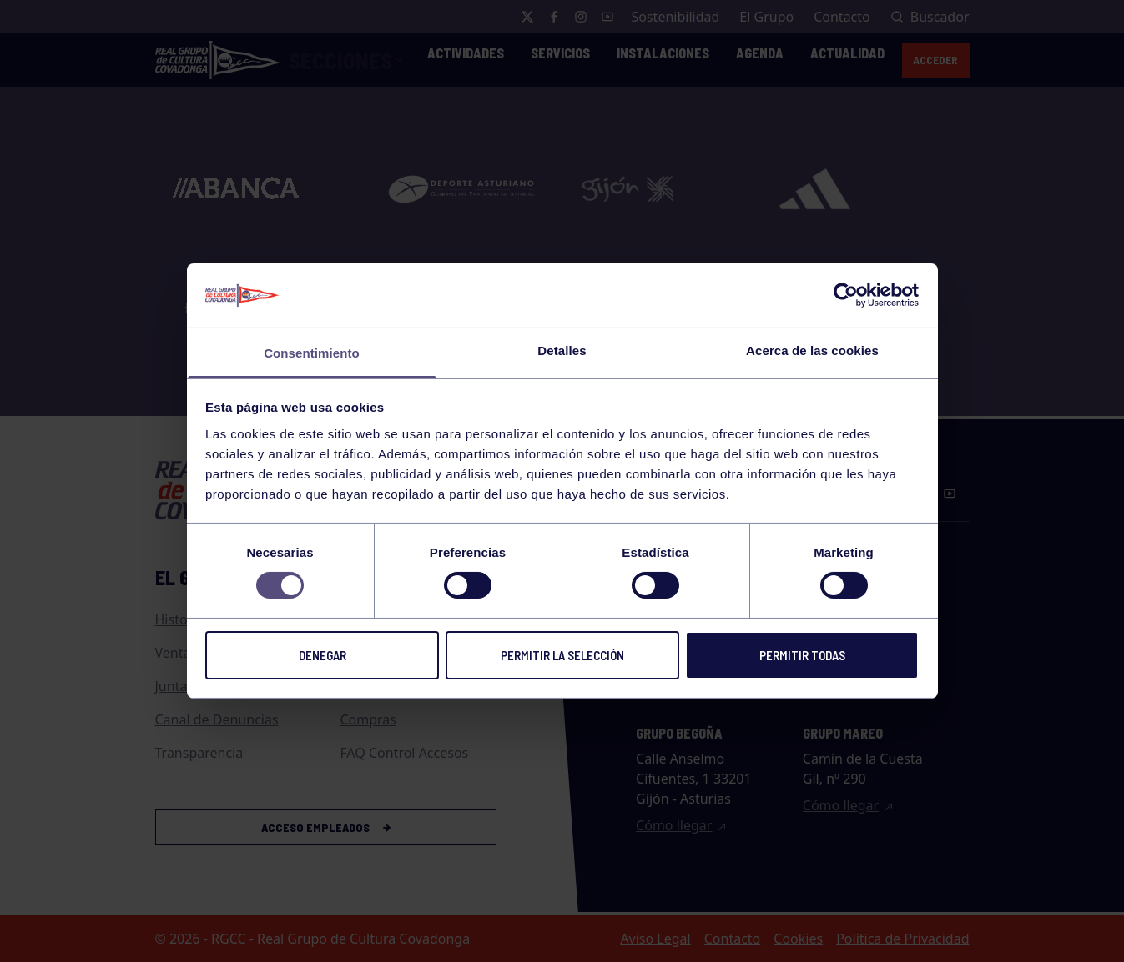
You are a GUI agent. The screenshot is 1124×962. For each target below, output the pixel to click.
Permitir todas (802, 655)
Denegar (322, 655)
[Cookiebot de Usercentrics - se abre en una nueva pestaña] (846, 295)
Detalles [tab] (561, 350)
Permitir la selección (562, 655)
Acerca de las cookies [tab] (812, 350)
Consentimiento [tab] (312, 353)
